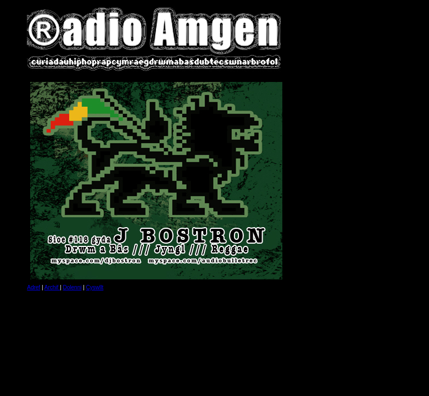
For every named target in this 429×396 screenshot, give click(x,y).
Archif (52, 287)
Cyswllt (95, 287)
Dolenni (72, 287)
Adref (33, 287)
